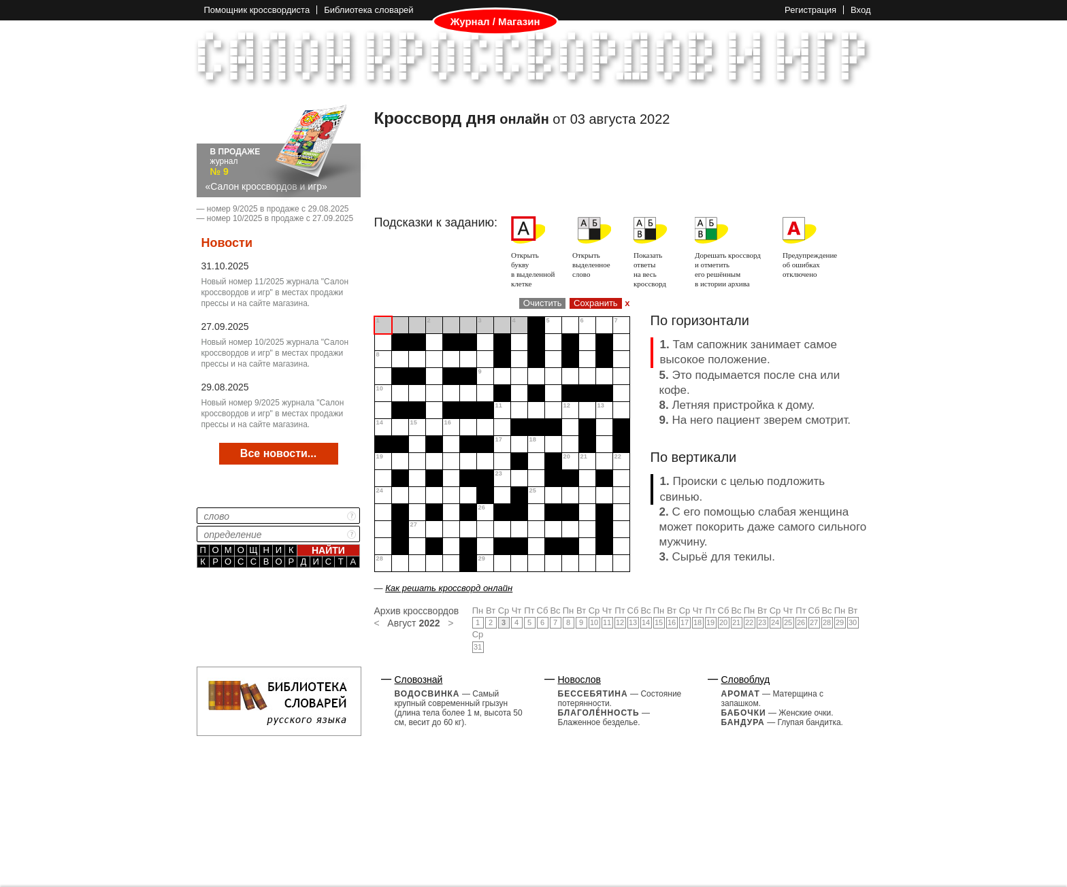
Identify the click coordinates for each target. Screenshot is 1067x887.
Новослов (580, 679)
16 (672, 622)
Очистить (542, 303)
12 (620, 622)
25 (788, 622)
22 (749, 622)
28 (827, 622)
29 (840, 622)
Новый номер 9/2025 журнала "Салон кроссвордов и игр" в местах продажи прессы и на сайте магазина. (272, 413)
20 (723, 622)
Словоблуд (745, 679)
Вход (860, 10)
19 (710, 622)
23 (762, 622)
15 (659, 622)
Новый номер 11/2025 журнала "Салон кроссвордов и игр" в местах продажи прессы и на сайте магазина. (275, 292)
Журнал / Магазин (495, 21)
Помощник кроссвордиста (257, 10)
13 (633, 622)
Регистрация (810, 10)
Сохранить (596, 303)
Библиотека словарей (368, 10)
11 (607, 622)
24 (775, 622)
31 (478, 647)
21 (736, 622)
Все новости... (278, 453)
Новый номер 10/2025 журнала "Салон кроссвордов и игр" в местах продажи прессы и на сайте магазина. (275, 353)
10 (594, 622)
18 (697, 622)
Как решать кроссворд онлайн (448, 588)
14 (646, 622)
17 (684, 622)
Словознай (419, 679)
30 (853, 622)
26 (801, 622)
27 (814, 622)
